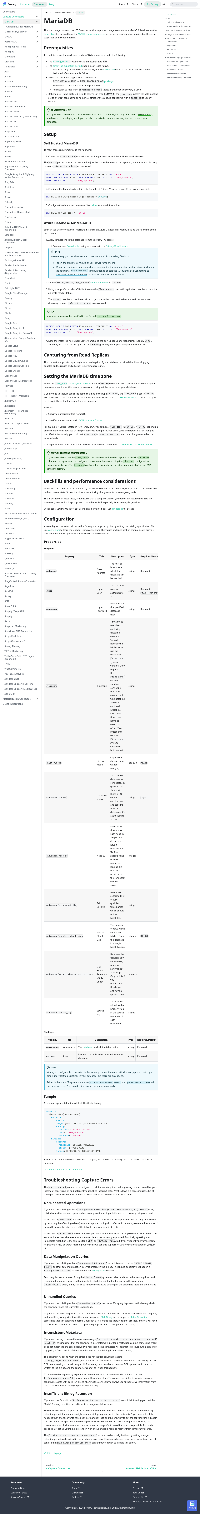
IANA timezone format (90, 420)
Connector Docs (19, 1492)
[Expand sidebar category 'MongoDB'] (37, 56)
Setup (167, 18)
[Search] (184, 4)
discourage (109, 69)
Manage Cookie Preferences (147, 1501)
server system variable (73, 383)
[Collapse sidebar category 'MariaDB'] (37, 21)
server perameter (99, 282)
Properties (171, 49)
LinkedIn (77, 1492)
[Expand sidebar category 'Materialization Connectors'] (37, 699)
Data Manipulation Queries (178, 65)
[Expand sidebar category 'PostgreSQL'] (37, 41)
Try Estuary (152, 4)
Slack (75, 1488)
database (87, 1047)
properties (117, 508)
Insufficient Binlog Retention (179, 77)
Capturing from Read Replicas (177, 30)
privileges (109, 81)
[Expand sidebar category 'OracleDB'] (37, 61)
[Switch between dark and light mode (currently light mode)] (164, 4)
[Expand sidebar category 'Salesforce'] (37, 66)
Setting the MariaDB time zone (178, 34)
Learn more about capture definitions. (63, 1169)
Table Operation (139, 1317)
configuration (121, 267)
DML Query (106, 1317)
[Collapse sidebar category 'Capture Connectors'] (37, 16)
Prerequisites (99, 1270)
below (94, 205)
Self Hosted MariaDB (175, 22)
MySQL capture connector (91, 34)
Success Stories (20, 1497)
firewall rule (73, 246)
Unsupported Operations (177, 61)
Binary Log (49, 34)
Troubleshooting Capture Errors (178, 57)
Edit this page (53, 1453)
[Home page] (46, 13)
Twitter (77, 1497)
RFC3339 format (128, 397)
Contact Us (140, 1497)
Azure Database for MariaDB (179, 26)
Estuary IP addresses (117, 246)
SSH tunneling (145, 114)
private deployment (69, 118)
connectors (54, 529)
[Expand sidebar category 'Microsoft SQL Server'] (37, 31)
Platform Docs (18, 1488)
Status (123, 4)
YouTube (138, 1492)
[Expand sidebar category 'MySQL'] (37, 36)
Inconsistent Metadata (176, 73)
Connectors (39, 4)
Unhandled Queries (175, 69)
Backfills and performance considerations (176, 40)
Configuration (171, 45)
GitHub (137, 4)
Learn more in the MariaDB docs (135, 444)
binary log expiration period (67, 65)
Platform (25, 4)
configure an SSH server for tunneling (95, 262)
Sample (170, 53)
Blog (51, 4)
